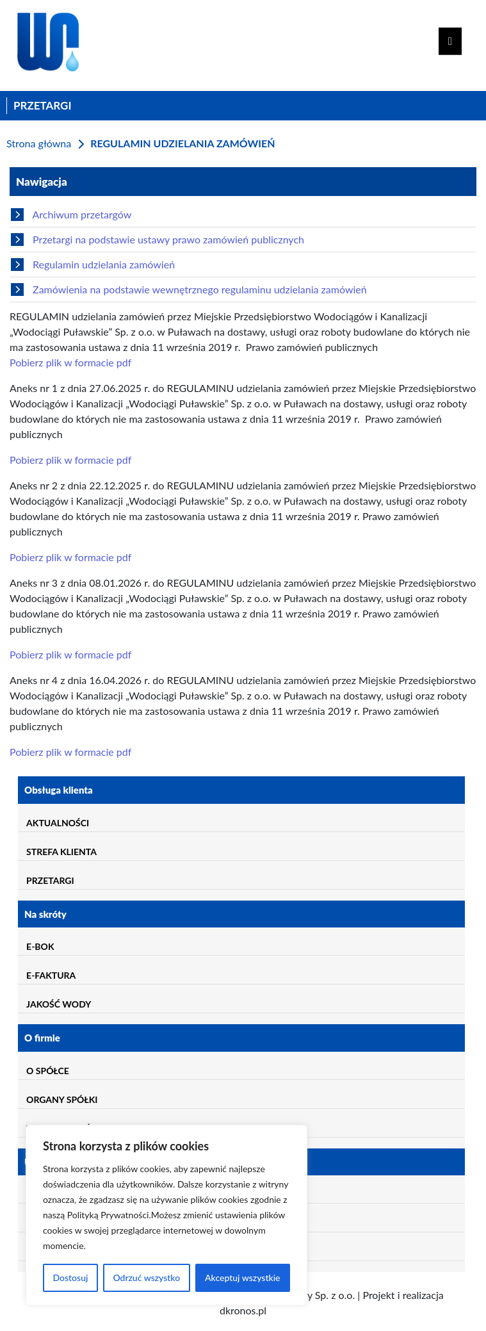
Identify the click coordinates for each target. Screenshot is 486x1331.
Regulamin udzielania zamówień (93, 264)
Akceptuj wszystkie (242, 1277)
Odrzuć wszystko (146, 1277)
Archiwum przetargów (71, 214)
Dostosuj (70, 1277)
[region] (166, 1215)
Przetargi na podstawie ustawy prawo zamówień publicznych (157, 239)
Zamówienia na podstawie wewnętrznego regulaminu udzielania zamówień (189, 289)
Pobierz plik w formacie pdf (70, 362)
